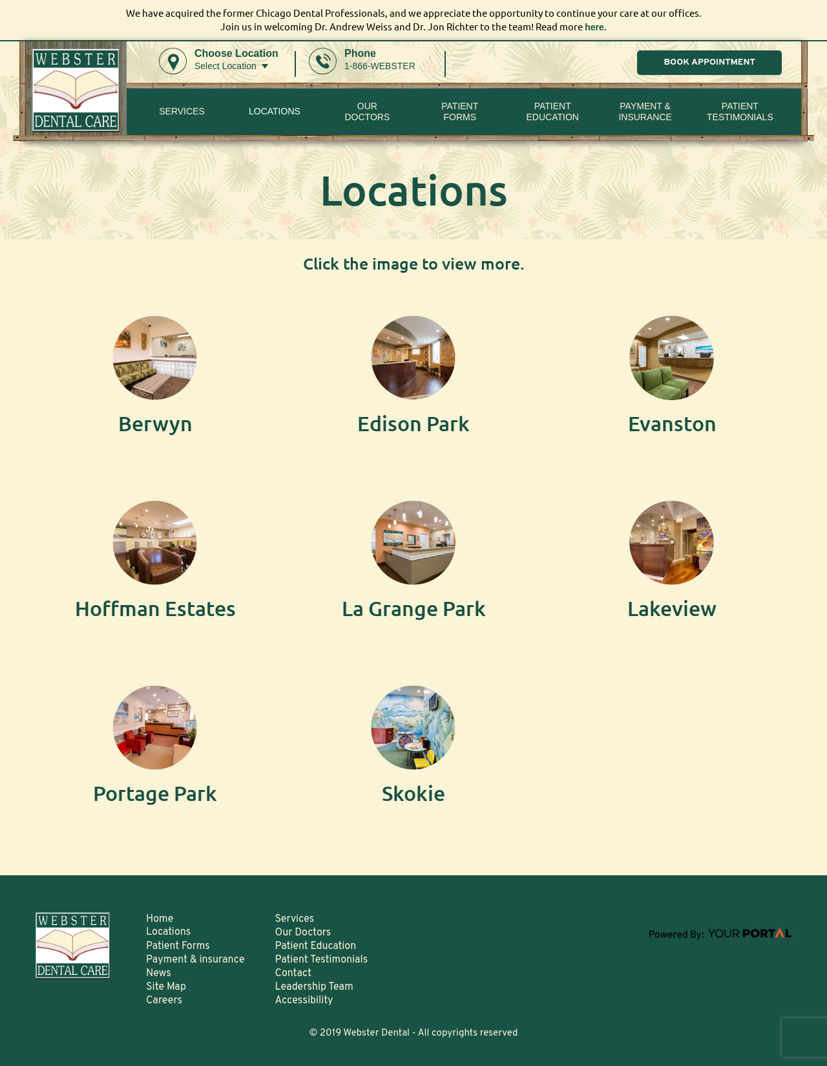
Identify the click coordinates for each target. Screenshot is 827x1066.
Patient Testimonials (740, 111)
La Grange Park (413, 609)
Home (159, 919)
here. (595, 26)
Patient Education (552, 111)
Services (182, 112)
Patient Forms (178, 946)
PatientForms (459, 111)
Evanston (672, 424)
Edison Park (414, 424)
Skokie (414, 793)
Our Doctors (367, 111)
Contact (293, 973)
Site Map (166, 987)
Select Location (225, 66)
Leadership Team (314, 987)
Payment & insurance (644, 111)
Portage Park (155, 793)
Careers (164, 1000)
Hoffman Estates (155, 609)
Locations (274, 112)
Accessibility (304, 1000)
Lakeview (672, 609)
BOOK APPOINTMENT (709, 63)
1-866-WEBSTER (379, 66)
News (158, 973)
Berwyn (155, 424)
